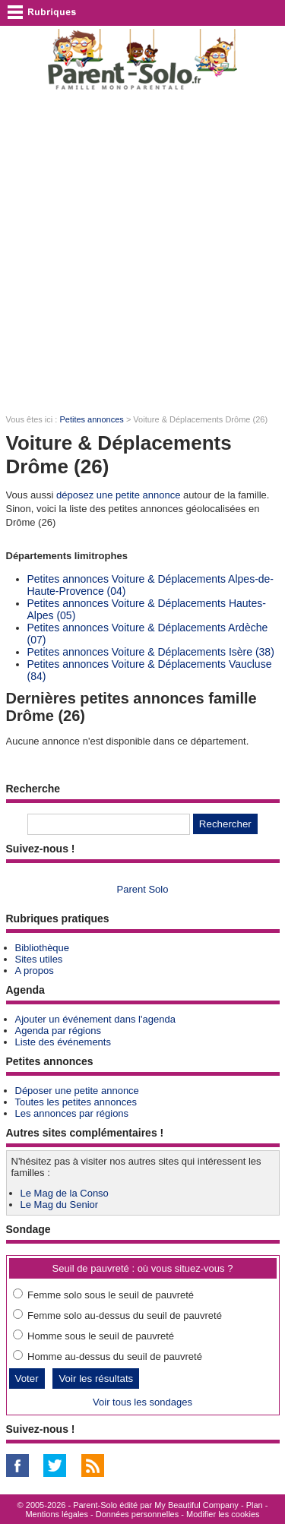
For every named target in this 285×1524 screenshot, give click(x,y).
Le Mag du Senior (60, 1204)
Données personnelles (137, 1514)
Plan (254, 1505)
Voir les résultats (96, 1378)
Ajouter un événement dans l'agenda (95, 1019)
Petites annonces (91, 419)
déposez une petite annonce (118, 495)
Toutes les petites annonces (76, 1102)
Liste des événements (63, 1042)
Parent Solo (143, 889)
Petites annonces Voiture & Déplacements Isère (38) (150, 652)
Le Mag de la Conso (65, 1193)
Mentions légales (56, 1514)
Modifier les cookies (223, 1514)
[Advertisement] (142, 253)
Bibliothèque (42, 947)
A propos (34, 970)
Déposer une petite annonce (77, 1090)
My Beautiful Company (196, 1505)
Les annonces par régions (72, 1113)
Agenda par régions (58, 1030)
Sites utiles (39, 959)
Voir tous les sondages (142, 1402)
